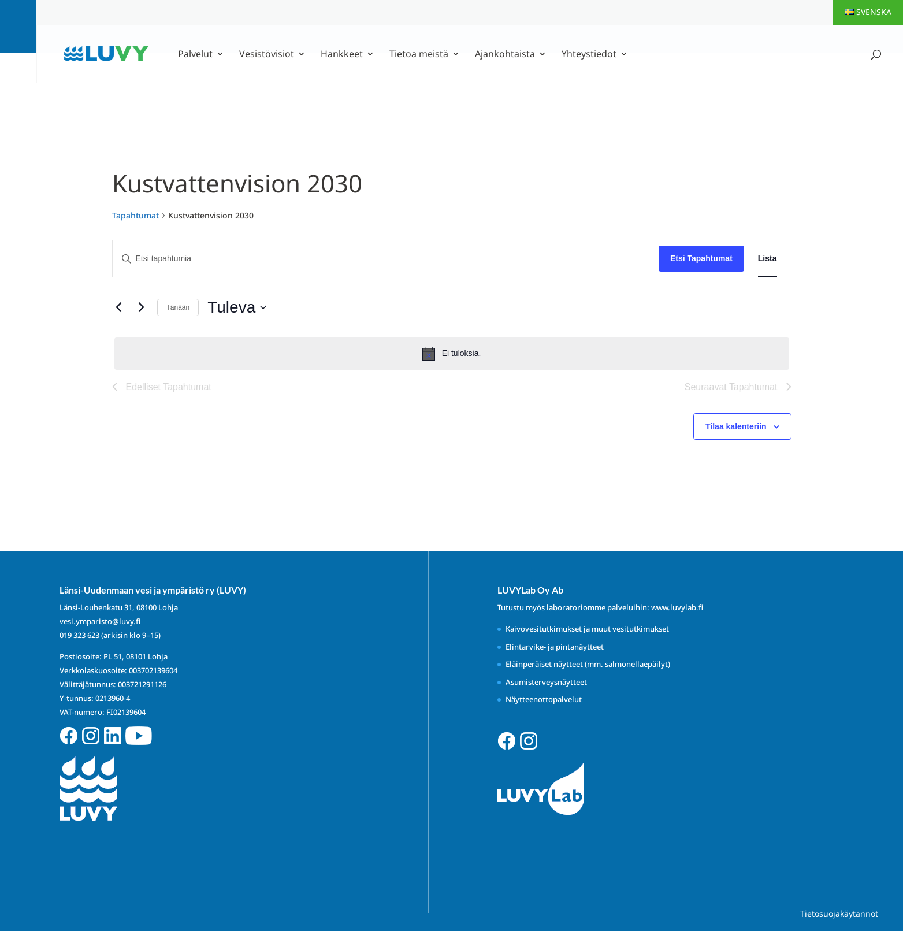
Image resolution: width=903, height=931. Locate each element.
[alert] (451, 353)
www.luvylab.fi (677, 607)
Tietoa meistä (418, 55)
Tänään (178, 307)
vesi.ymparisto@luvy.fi (100, 621)
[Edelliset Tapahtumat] (119, 307)
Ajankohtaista (505, 55)
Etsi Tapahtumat (701, 258)
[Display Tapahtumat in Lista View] (767, 258)
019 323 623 (79, 635)
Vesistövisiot (266, 55)
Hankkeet (342, 55)
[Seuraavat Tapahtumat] (141, 307)
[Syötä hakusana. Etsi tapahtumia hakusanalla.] (386, 258)
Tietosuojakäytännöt (839, 913)
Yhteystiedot (589, 55)
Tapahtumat (135, 215)
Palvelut (195, 55)
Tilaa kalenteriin (736, 426)
